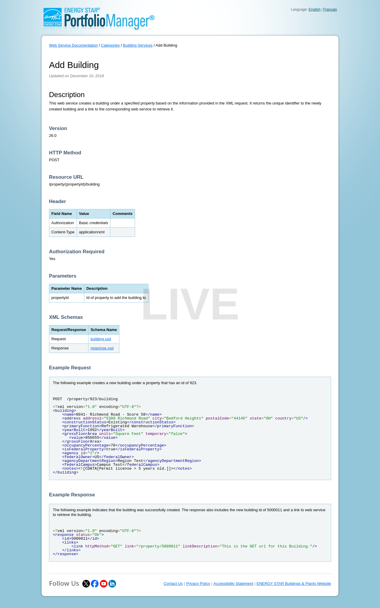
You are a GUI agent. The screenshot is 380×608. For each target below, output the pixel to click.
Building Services (138, 45)
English (314, 9)
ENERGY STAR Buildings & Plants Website (293, 583)
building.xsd (101, 339)
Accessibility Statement (233, 583)
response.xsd (102, 348)
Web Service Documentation (73, 45)
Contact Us (173, 583)
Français (330, 9)
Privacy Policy (198, 583)
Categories (110, 45)
